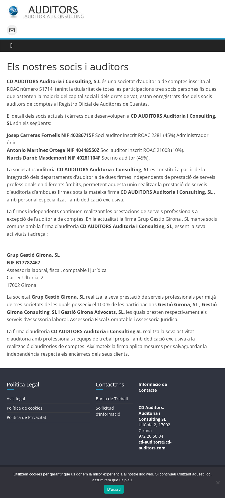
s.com (160, 448)
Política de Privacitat (26, 417)
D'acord (114, 489)
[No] (218, 482)
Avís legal (16, 398)
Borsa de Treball (112, 398)
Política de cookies (24, 408)
